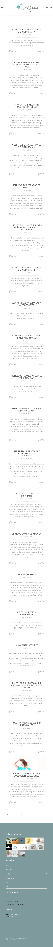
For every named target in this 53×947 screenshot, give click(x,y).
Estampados (10, 878)
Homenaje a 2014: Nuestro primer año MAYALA (26, 336)
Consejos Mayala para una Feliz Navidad (26, 377)
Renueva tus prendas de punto (26, 186)
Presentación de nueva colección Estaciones (26, 775)
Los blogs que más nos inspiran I (26, 495)
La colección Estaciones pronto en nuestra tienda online (26, 685)
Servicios (8, 874)
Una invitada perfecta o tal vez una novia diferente (26, 453)
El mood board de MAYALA (26, 534)
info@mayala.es (15, 914)
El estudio (9, 870)
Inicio (7, 866)
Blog (7, 882)
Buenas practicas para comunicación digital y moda (26, 64)
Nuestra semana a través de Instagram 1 (26, 269)
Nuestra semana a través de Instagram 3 (26, 31)
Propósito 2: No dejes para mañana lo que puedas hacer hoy (26, 227)
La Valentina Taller (26, 645)
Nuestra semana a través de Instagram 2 (26, 146)
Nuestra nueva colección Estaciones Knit (26, 409)
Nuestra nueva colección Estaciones (26, 724)
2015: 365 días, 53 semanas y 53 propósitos (26, 304)
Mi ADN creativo (26, 574)
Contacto (9, 886)
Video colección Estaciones (26, 613)
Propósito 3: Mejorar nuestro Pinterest (27, 106)
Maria (14, 51)
